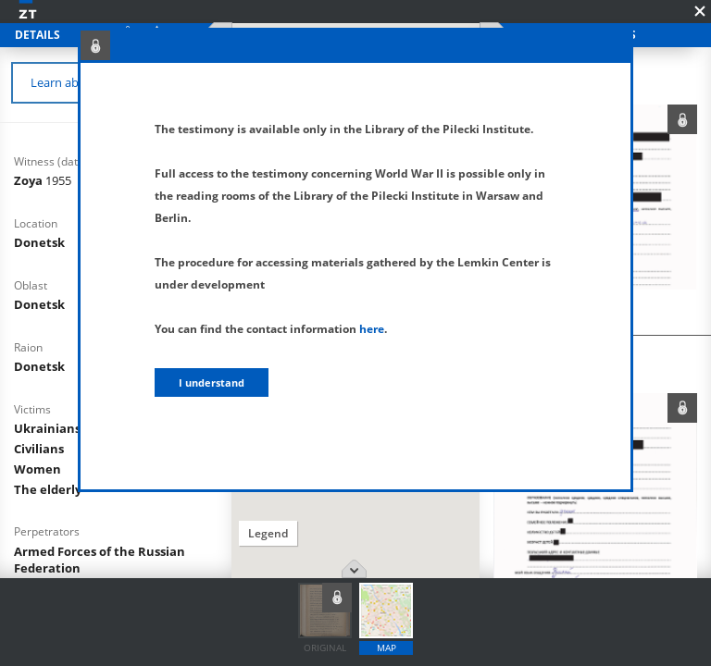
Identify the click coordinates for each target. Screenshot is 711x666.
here (371, 329)
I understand (211, 382)
